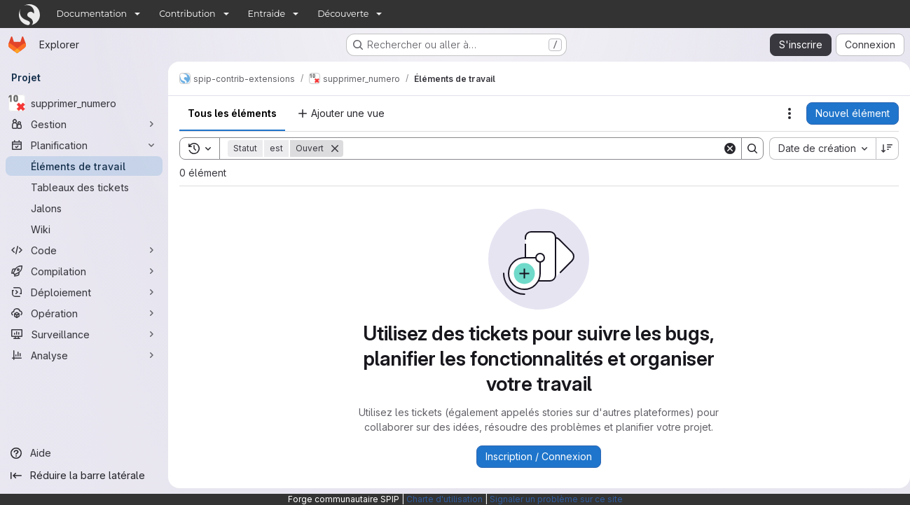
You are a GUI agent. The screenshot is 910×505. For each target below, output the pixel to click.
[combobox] (817, 148)
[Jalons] (84, 208)
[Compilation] (84, 271)
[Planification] (84, 145)
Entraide (267, 13)
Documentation (92, 13)
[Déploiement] (84, 292)
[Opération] (84, 313)
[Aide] (84, 453)
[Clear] (724, 148)
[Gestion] (84, 124)
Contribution (187, 13)
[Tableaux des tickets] (84, 187)
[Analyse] (84, 355)
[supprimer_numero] (84, 103)
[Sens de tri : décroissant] (882, 148)
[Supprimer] (334, 148)
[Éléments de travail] (84, 166)
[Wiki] (84, 229)
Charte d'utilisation (444, 499)
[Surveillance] (84, 334)
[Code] (84, 250)
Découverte (342, 13)
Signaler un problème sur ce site (556, 499)
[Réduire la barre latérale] (84, 475)
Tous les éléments (232, 113)
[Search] (530, 148)
